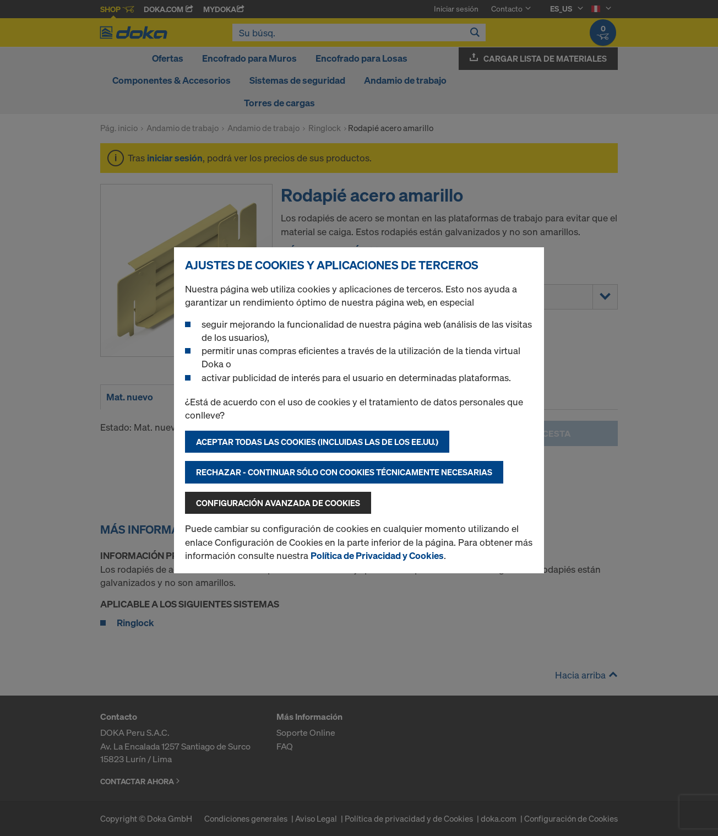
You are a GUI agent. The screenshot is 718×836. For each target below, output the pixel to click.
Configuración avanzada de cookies (278, 502)
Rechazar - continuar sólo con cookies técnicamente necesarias (344, 471)
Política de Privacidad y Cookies (377, 555)
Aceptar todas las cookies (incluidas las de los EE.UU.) (317, 441)
